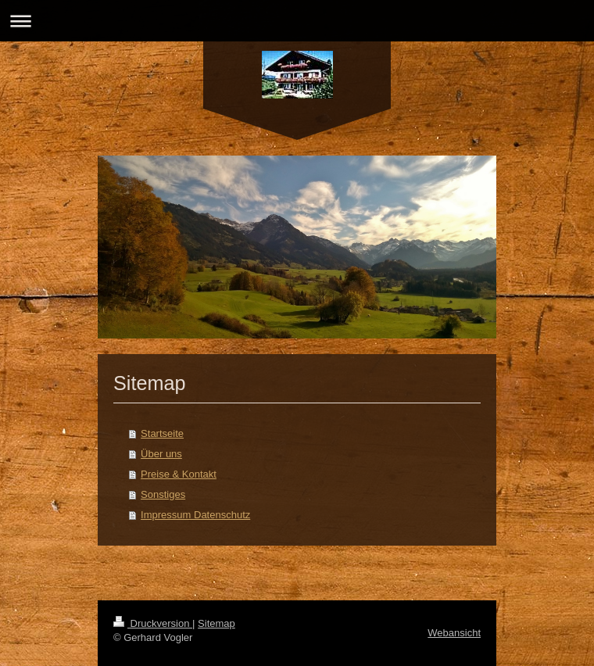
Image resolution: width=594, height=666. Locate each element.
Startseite (162, 433)
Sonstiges (163, 494)
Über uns (161, 454)
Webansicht (454, 633)
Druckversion (152, 623)
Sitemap (216, 623)
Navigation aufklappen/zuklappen (297, 21)
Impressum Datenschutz (195, 515)
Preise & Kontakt (178, 474)
